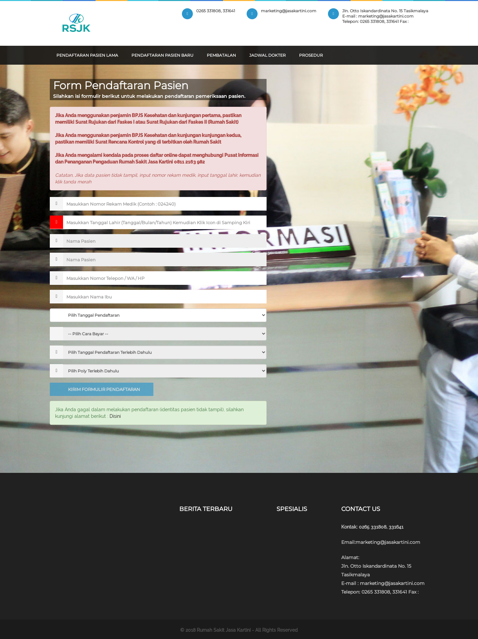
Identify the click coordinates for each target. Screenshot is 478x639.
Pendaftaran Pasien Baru (162, 55)
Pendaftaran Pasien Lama (87, 55)
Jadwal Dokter (267, 55)
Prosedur (311, 55)
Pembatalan (221, 55)
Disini (115, 416)
